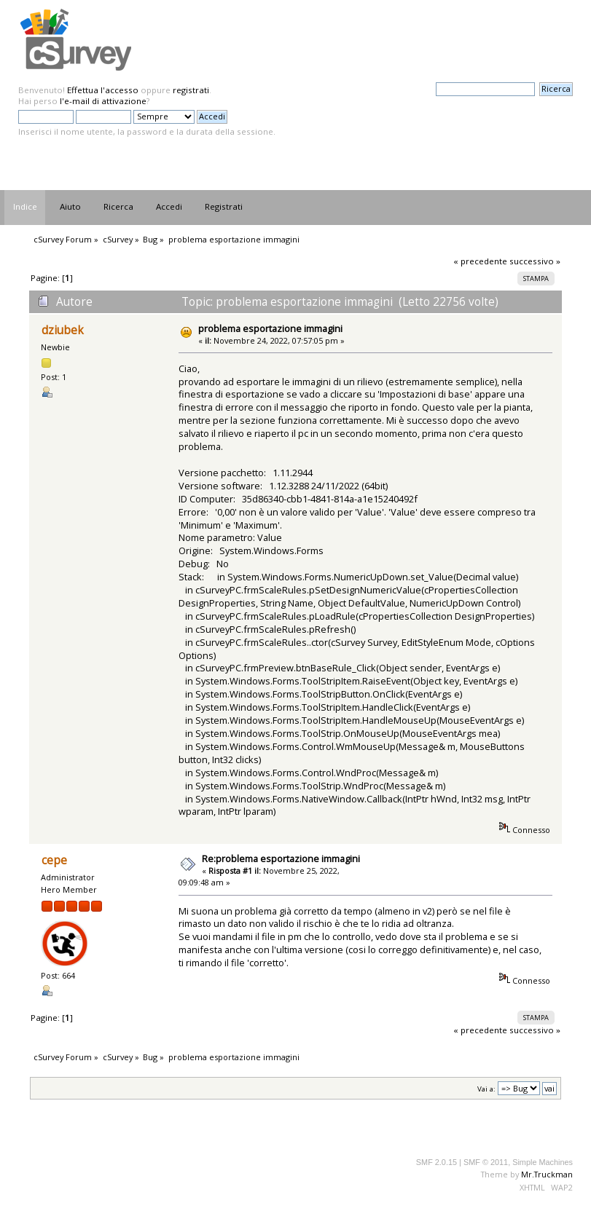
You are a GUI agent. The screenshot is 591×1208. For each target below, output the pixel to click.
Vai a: (486, 1089)
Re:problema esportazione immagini (281, 858)
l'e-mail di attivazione (103, 100)
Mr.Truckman (547, 1174)
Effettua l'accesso (102, 89)
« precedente (480, 261)
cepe (54, 860)
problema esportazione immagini (270, 328)
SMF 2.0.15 (436, 1162)
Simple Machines (542, 1162)
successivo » (534, 261)
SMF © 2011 (485, 1162)
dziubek (63, 330)
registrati (191, 89)
